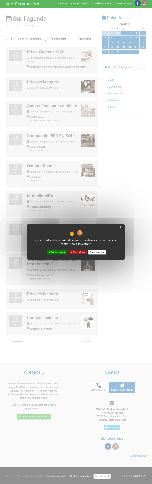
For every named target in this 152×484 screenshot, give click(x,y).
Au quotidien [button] (79, 3)
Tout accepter (57, 252)
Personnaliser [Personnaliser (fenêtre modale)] (97, 252)
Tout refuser (78, 252)
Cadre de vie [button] (123, 3)
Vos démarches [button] (101, 3)
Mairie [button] (62, 3)
